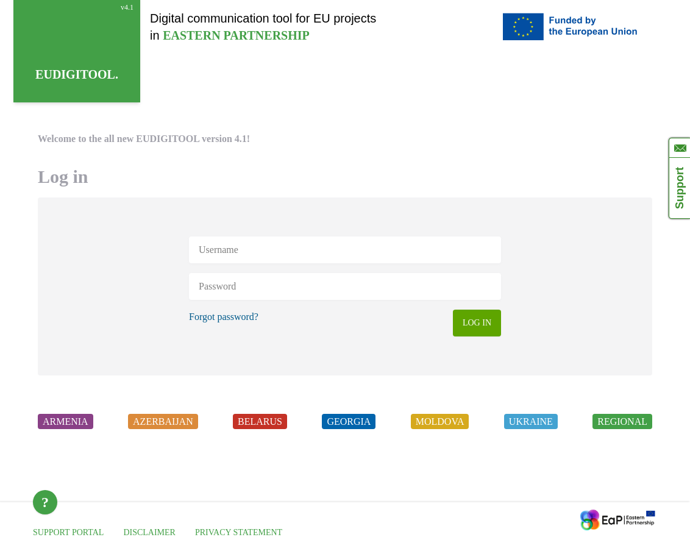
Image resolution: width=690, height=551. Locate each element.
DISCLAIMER (149, 532)
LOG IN (477, 322)
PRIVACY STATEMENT (238, 532)
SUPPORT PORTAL (68, 532)
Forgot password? (223, 316)
